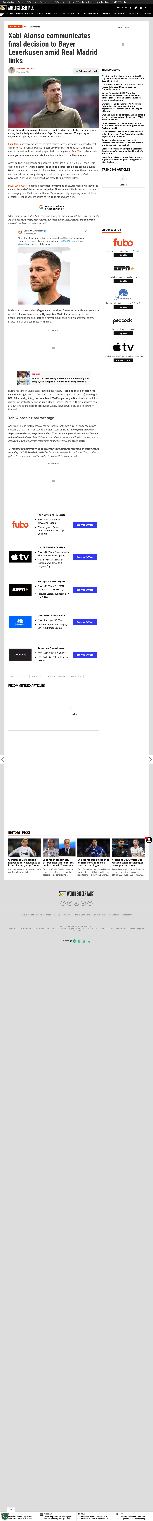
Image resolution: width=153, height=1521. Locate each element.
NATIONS (119, 13)
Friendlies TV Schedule (76, 2)
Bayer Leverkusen (17, 186)
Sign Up (123, 255)
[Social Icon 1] (70, 903)
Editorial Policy (99, 914)
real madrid (37, 676)
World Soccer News (56, 676)
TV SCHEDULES (90, 13)
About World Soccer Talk (32, 914)
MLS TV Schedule (120, 2)
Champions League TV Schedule (52, 2)
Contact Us (126, 914)
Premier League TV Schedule (99, 2)
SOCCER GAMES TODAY (47, 13)
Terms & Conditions (81, 914)
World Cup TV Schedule (27, 2)
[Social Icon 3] (83, 903)
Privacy (66, 914)
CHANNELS (134, 13)
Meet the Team (53, 914)
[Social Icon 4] (90, 903)
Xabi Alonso (76, 676)
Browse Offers (84, 524)
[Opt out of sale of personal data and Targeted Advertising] (4, 1516)
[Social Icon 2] (76, 903)
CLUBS (106, 13)
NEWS (10, 13)
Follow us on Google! (88, 70)
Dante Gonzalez (27, 68)
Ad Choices (114, 914)
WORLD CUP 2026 (24, 13)
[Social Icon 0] (63, 903)
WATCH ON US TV (70, 13)
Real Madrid (78, 151)
